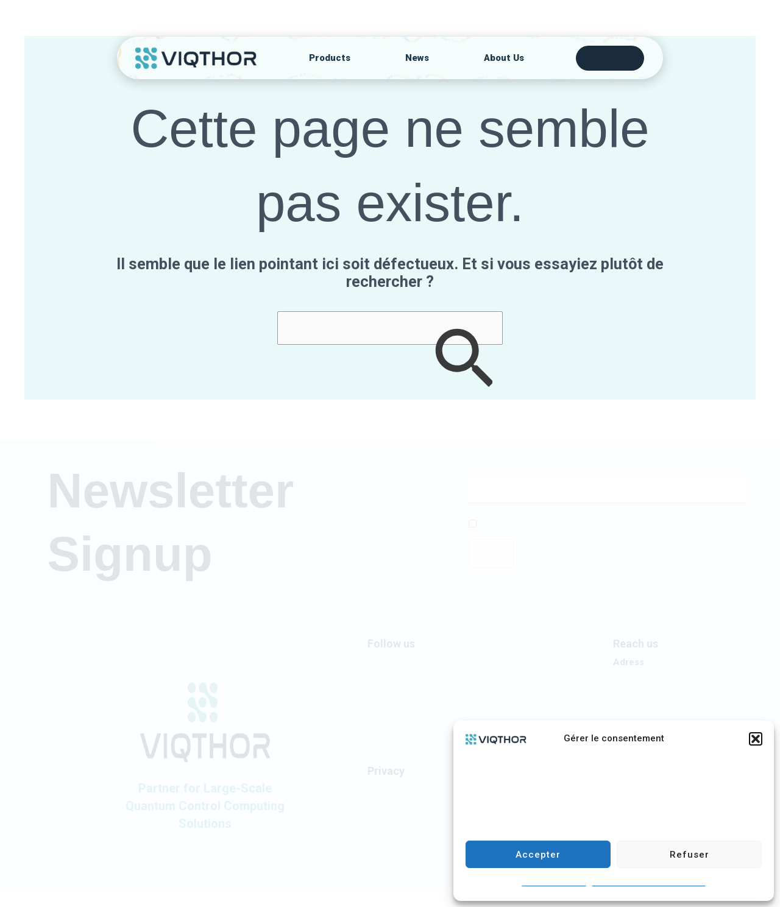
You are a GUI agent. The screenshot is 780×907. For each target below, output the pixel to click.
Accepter (538, 854)
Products (329, 57)
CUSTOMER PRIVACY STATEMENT (649, 882)
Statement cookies (554, 882)
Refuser (689, 854)
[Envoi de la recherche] (463, 361)
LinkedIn (383, 662)
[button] (756, 739)
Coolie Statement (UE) (411, 807)
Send (491, 553)
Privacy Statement (404, 788)
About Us (504, 57)
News (417, 57)
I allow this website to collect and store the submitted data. (589, 524)
